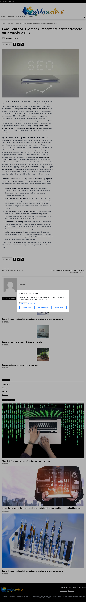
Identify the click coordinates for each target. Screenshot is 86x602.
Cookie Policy (23, 303)
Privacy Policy (32, 303)
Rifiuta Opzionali (43, 307)
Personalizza (27, 307)
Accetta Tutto (59, 307)
